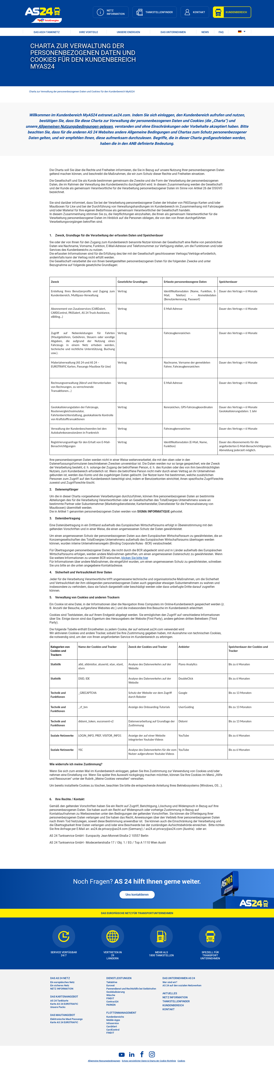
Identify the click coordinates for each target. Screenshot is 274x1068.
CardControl (112, 1029)
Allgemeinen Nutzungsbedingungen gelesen (75, 126)
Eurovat (110, 985)
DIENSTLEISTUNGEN (118, 978)
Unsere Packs (57, 1007)
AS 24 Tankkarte (59, 1000)
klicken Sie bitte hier (134, 558)
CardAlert (111, 1026)
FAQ (221, 32)
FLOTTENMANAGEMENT (121, 1012)
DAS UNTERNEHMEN (173, 32)
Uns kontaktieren (137, 894)
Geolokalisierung (115, 991)
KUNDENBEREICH (173, 1005)
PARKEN (110, 1004)
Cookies (181, 1061)
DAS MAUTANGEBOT (62, 1015)
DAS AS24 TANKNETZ (47, 32)
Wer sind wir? (169, 982)
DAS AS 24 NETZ (60, 978)
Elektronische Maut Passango (66, 1019)
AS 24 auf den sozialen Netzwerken (181, 985)
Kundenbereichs (115, 1016)
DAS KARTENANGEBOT (64, 996)
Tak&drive (111, 982)
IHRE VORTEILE (88, 32)
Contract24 (112, 1001)
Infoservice (112, 1023)
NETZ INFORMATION (61, 988)
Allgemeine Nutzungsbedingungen (104, 1061)
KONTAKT (168, 1009)
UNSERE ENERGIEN (128, 32)
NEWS (205, 32)
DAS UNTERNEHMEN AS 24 (178, 978)
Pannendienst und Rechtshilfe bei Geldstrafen (131, 988)
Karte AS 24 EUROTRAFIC (64, 1003)
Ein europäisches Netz (62, 982)
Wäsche (110, 995)
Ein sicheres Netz (59, 985)
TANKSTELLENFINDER (176, 1001)
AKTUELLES (169, 993)
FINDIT (110, 998)
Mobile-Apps (113, 1020)
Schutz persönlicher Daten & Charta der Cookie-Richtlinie (149, 1061)
